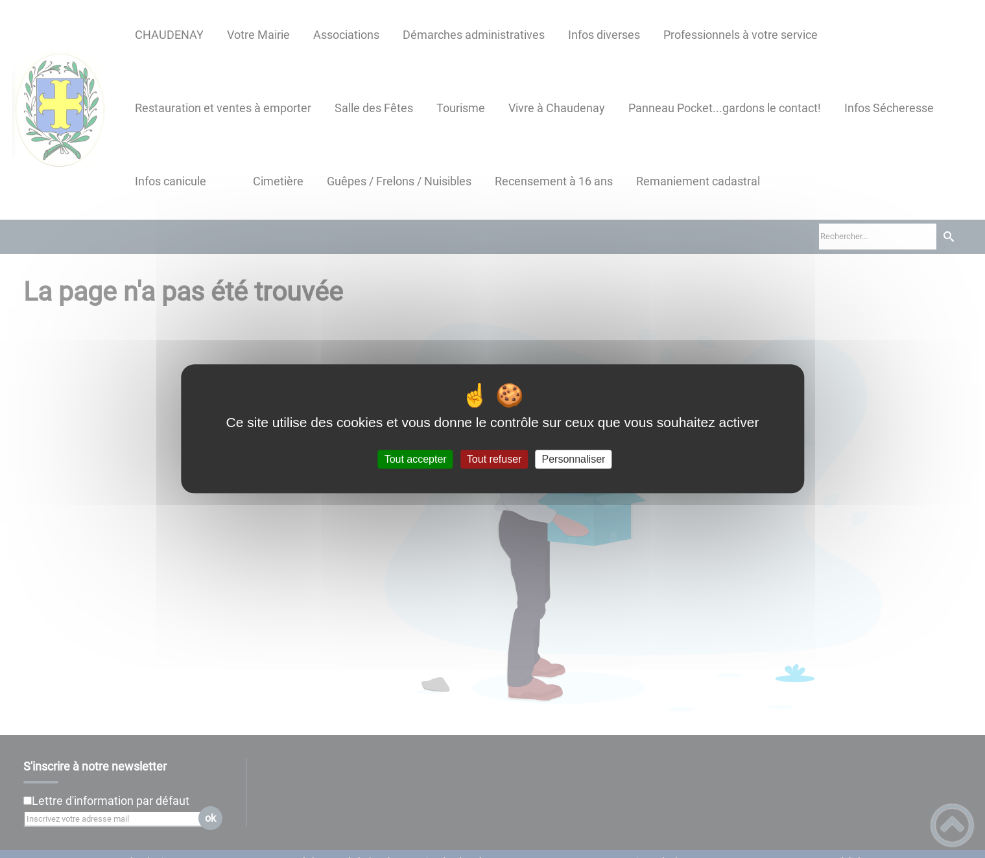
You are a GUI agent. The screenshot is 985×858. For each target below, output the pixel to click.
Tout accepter (416, 459)
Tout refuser (494, 459)
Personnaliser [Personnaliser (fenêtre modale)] (574, 459)
